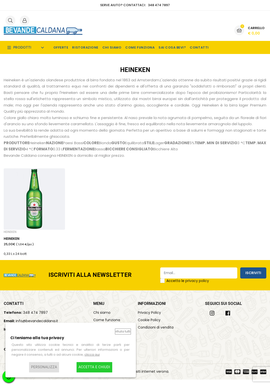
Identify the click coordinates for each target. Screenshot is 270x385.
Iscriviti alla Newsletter (90, 280)
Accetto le (187, 286)
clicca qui (92, 354)
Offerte (60, 47)
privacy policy (197, 286)
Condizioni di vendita (156, 332)
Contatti (199, 47)
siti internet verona (152, 376)
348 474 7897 (35, 317)
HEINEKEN (11, 242)
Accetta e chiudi (94, 367)
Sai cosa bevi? (172, 47)
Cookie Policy (149, 325)
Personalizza (44, 367)
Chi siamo (112, 47)
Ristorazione (85, 47)
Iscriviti (253, 278)
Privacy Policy (149, 317)
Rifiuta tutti (122, 331)
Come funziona (140, 47)
